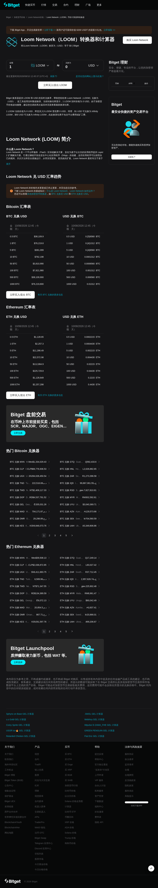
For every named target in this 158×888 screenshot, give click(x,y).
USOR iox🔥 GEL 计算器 (18, 730)
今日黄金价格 (41, 864)
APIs (37, 817)
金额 (11, 63)
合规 (127, 770)
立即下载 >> (50, 30)
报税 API (99, 822)
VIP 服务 (99, 780)
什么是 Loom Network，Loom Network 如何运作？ (71, 191)
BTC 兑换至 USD (60, 194)
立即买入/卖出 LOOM (55, 85)
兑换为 (68, 63)
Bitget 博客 (10, 775)
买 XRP (68, 770)
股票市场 (39, 859)
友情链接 (9, 806)
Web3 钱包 (40, 827)
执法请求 (129, 759)
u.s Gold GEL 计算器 (16, 719)
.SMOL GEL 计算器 (93, 714)
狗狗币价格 (70, 843)
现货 (37, 754)
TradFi (38, 764)
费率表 (98, 817)
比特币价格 (70, 791)
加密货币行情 (71, 785)
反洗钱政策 (130, 780)
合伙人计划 (100, 785)
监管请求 (129, 764)
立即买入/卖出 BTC (20, 294)
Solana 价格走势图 (74, 801)
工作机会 (9, 770)
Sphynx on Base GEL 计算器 (20, 714)
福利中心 (99, 806)
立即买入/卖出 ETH (20, 395)
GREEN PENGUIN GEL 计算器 (99, 730)
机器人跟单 (40, 806)
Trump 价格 (70, 838)
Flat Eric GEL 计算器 (94, 736)
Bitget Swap (40, 838)
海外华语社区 (11, 764)
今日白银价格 (41, 869)
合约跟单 (39, 801)
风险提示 (129, 796)
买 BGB (68, 775)
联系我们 (9, 759)
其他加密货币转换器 (37, 194)
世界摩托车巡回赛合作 (15, 817)
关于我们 (9, 754)
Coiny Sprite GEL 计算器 (18, 725)
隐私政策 (129, 785)
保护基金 (9, 796)
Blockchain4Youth (13, 822)
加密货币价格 (19, 17)
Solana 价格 (70, 833)
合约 (37, 759)
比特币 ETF (70, 812)
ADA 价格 (69, 827)
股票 (37, 775)
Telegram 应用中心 (44, 843)
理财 (37, 791)
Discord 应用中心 (43, 848)
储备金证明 (10, 791)
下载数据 (99, 801)
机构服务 (99, 791)
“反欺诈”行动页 (102, 770)
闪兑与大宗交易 (42, 780)
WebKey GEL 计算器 (94, 719)
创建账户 (131, 157)
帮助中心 (99, 759)
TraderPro (39, 822)
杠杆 (37, 785)
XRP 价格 (69, 822)
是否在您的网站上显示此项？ (90, 76)
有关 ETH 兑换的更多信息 (50, 395)
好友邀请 (99, 812)
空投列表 (39, 853)
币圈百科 (69, 817)
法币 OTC (39, 833)
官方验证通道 (101, 764)
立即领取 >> (109, 30)
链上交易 (39, 770)
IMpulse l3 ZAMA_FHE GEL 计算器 (101, 725)
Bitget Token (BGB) (14, 780)
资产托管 (99, 796)
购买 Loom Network (137, 40)
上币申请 (99, 775)
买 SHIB (69, 780)
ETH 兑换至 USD (79, 194)
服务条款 (129, 791)
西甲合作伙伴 (11, 812)
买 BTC (68, 754)
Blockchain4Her (12, 827)
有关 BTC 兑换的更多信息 (50, 294)
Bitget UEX (10, 801)
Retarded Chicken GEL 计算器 (20, 736)
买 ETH (68, 759)
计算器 (68, 806)
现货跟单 (39, 796)
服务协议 (129, 754)
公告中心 (9, 785)
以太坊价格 (70, 796)
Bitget (8, 17)
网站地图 (9, 833)
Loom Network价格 (36, 17)
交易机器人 (40, 812)
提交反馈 (99, 754)
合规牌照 (129, 775)
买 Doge (69, 764)
